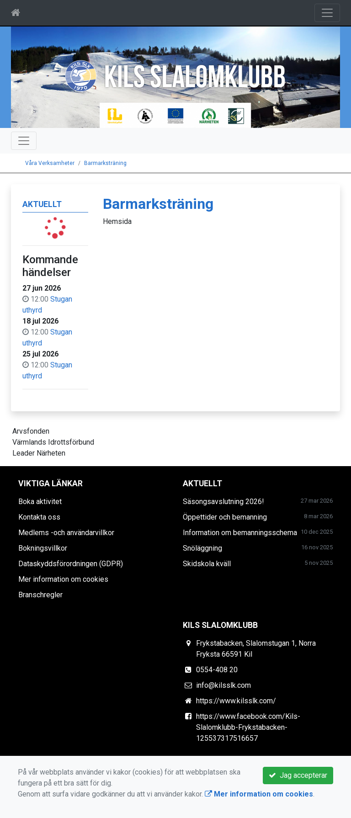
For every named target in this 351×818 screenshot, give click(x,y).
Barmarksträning (105, 163)
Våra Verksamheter (49, 163)
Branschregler (40, 594)
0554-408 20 (217, 669)
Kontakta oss (39, 517)
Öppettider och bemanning (225, 517)
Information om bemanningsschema (240, 532)
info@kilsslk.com (223, 685)
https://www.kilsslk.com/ (236, 700)
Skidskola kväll (207, 563)
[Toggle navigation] (327, 13)
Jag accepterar (298, 775)
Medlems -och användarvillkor (66, 532)
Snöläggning (202, 548)
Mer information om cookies (63, 579)
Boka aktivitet (40, 501)
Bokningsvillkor (42, 548)
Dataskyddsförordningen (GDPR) (70, 563)
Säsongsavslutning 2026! (223, 501)
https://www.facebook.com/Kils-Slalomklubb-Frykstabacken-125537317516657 (248, 727)
